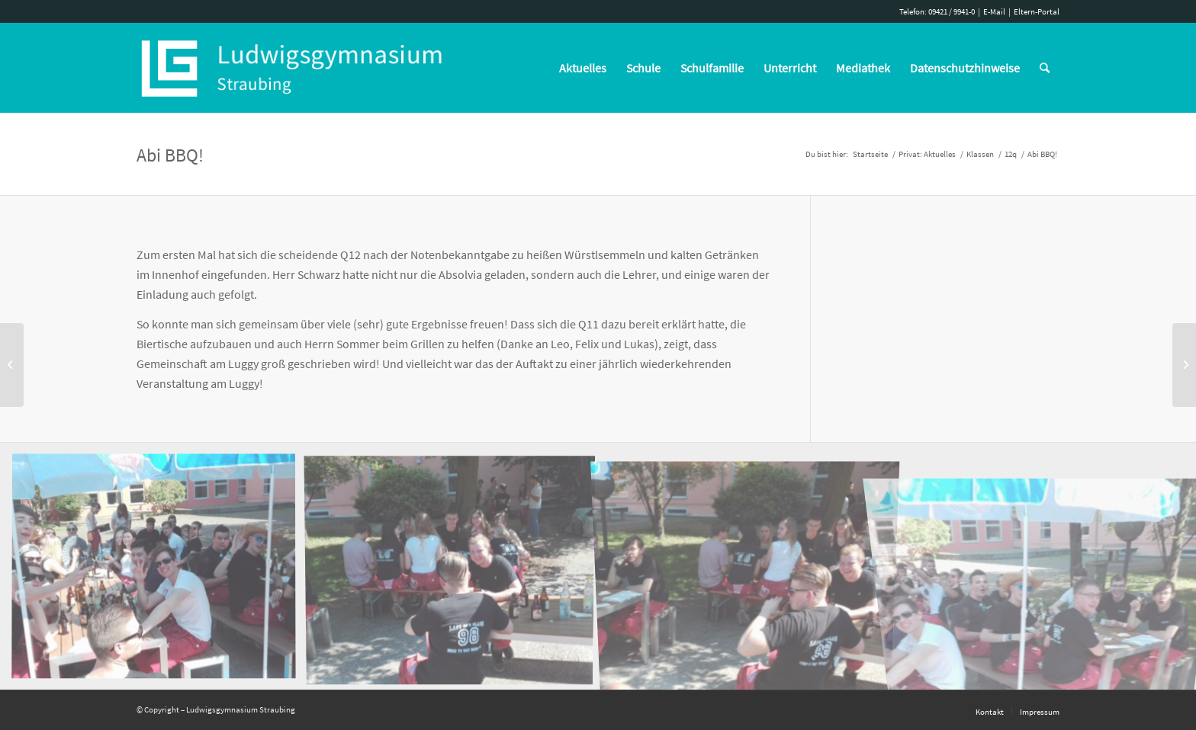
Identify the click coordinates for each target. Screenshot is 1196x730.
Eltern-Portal (1036, 11)
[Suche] (1044, 68)
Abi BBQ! (170, 155)
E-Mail (994, 11)
